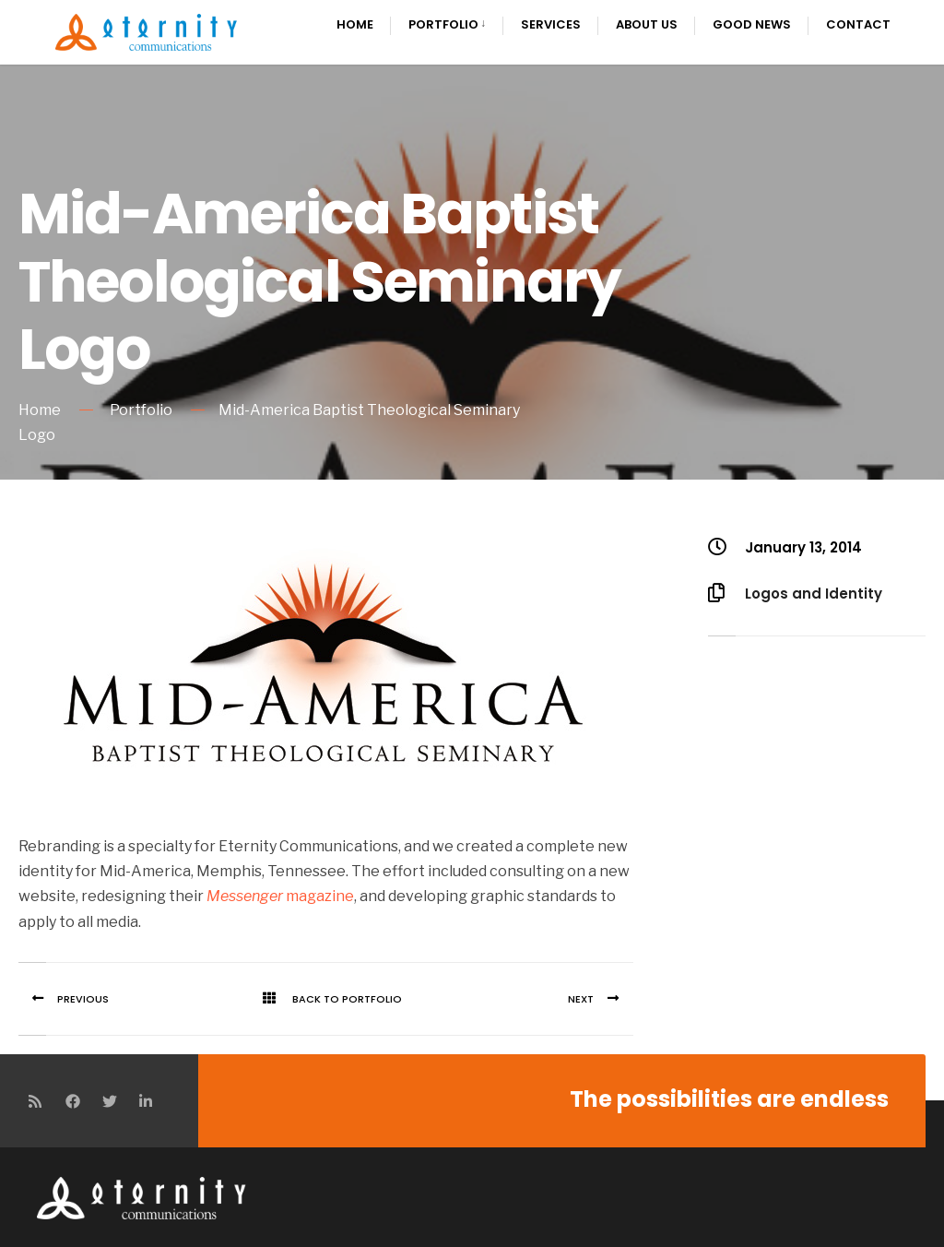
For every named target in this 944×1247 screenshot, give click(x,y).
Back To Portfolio (325, 999)
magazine (280, 896)
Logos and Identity (813, 593)
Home (354, 24)
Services (551, 24)
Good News (752, 24)
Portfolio (443, 24)
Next (600, 999)
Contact (858, 24)
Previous (63, 999)
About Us (647, 24)
